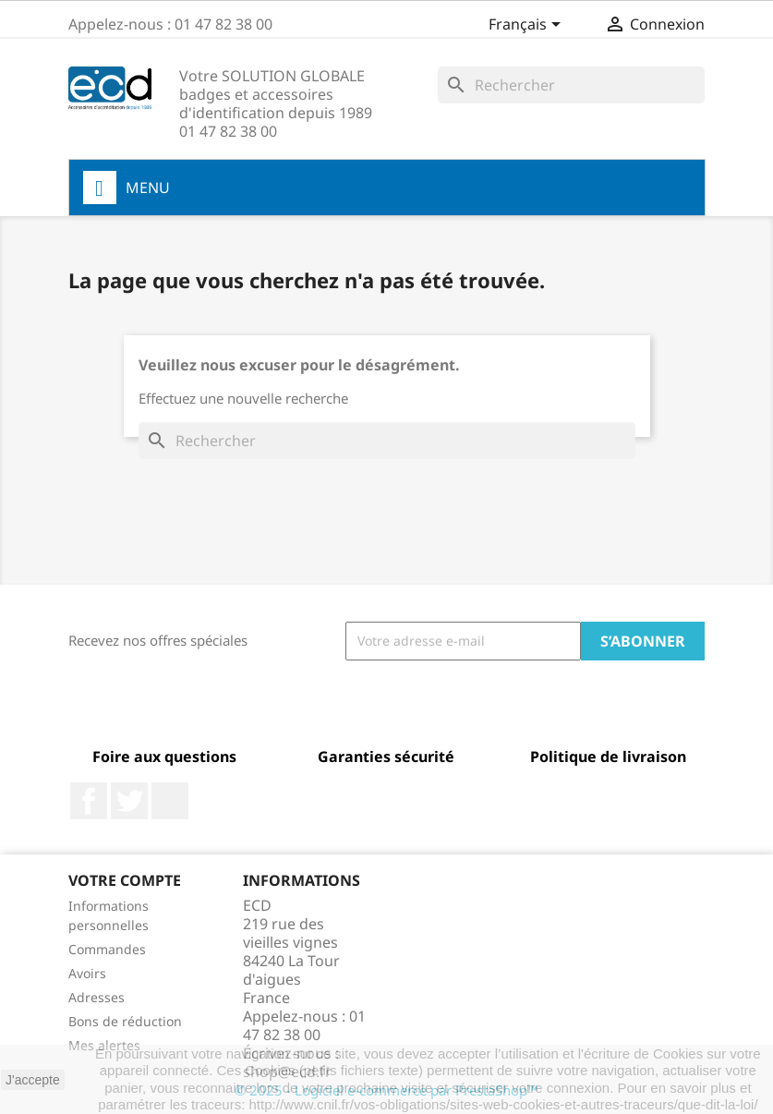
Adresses (96, 997)
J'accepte (33, 1079)
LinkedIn (169, 800)
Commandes (107, 949)
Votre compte (124, 880)
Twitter (129, 800)
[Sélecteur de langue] (528, 26)
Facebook (88, 800)
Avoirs (87, 973)
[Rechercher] (571, 85)
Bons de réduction (125, 1021)
